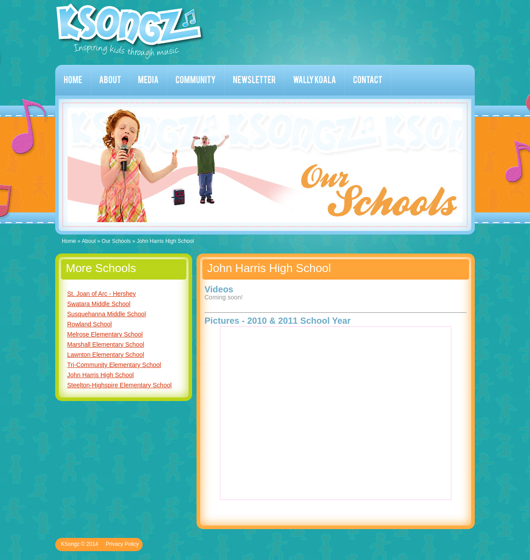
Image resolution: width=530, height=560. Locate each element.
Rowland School (89, 324)
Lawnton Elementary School (105, 354)
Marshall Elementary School (105, 344)
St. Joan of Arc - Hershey (101, 293)
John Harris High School (100, 374)
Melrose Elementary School (105, 334)
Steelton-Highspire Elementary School (119, 385)
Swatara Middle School (98, 303)
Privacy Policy (122, 544)
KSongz (130, 31)
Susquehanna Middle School (106, 314)
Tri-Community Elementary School (114, 364)
